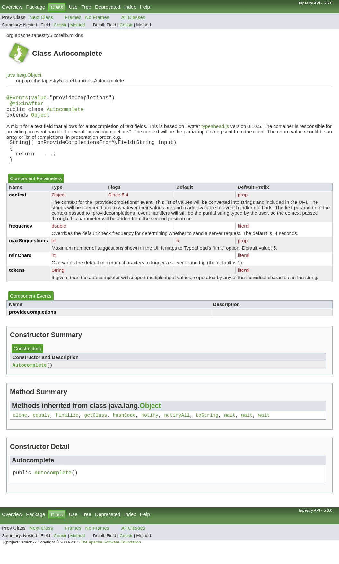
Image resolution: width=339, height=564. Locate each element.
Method (77, 24)
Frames (73, 17)
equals (41, 428)
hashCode (124, 428)
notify (149, 428)
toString (207, 428)
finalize (67, 428)
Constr (60, 24)
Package (35, 7)
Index (130, 7)
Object (40, 119)
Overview (12, 7)
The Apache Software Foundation (111, 557)
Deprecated (107, 7)
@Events (17, 98)
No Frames (97, 17)
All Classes (133, 17)
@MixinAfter (27, 105)
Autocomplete (65, 112)
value (39, 98)
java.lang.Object (23, 75)
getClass (95, 428)
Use (73, 7)
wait (230, 428)
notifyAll (177, 428)
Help (145, 7)
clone (20, 428)
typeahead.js (215, 131)
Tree (86, 7)
